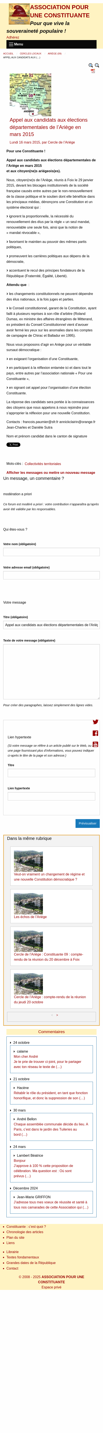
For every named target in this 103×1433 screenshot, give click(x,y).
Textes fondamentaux (22, 1257)
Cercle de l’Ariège (61, 142)
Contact (12, 1268)
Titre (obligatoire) (15, 617)
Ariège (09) (55, 53)
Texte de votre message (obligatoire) (29, 640)
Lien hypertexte (19, 788)
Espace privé (52, 1287)
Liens (10, 1243)
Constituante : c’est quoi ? (26, 1226)
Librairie (12, 1252)
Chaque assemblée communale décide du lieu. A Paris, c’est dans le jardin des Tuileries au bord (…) (51, 1129)
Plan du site (15, 1237)
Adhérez (12, 37)
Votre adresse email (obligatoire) (26, 567)
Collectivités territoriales (43, 464)
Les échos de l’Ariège (30, 917)
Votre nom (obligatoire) (19, 544)
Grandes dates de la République (31, 1263)
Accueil (8, 53)
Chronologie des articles (24, 1232)
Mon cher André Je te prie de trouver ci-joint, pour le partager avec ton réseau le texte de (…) (47, 1062)
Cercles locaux (31, 53)
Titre (11, 765)
